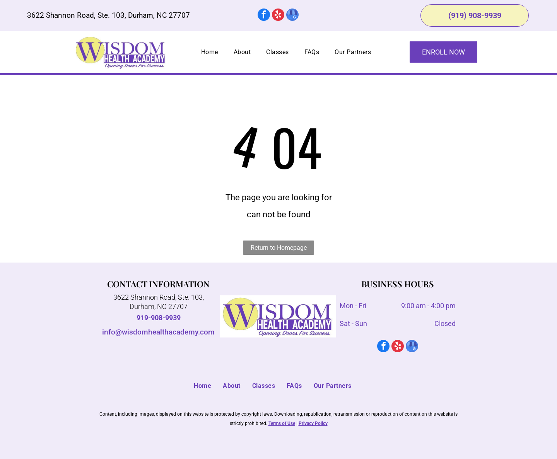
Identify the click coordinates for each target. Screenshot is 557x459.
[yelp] (278, 16)
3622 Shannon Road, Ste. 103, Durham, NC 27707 (108, 15)
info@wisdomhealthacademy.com (158, 332)
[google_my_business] (292, 16)
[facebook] (264, 16)
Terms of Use (281, 423)
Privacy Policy (313, 423)
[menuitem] (209, 52)
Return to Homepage (279, 247)
